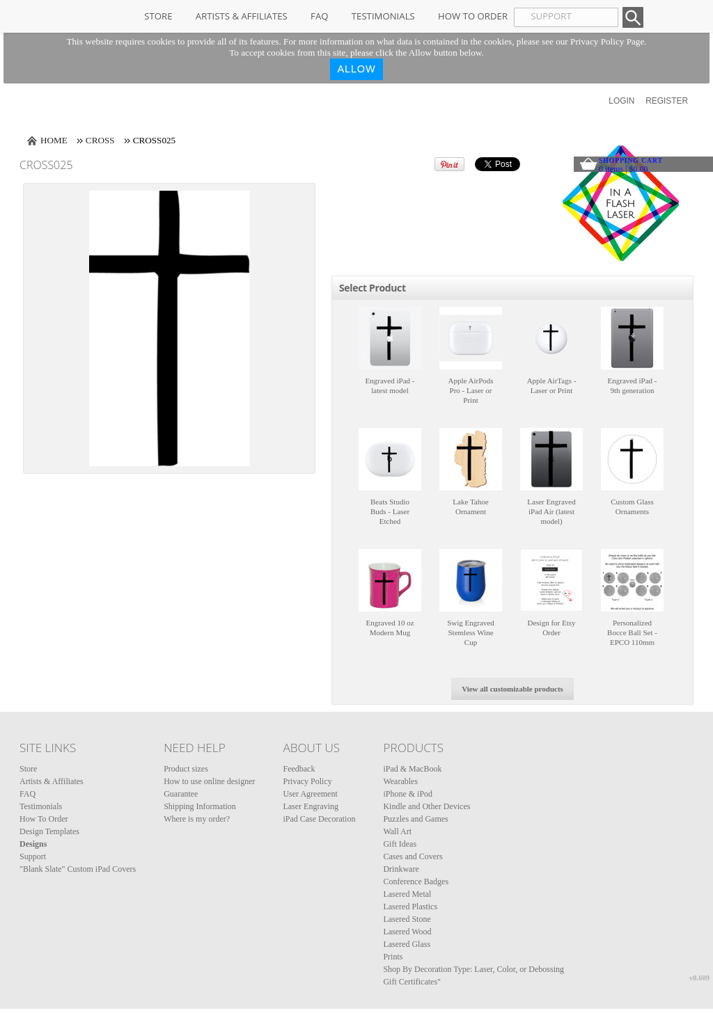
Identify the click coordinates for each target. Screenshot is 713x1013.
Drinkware (400, 869)
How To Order (473, 16)
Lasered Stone (406, 919)
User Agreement (310, 794)
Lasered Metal (407, 894)
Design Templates (49, 831)
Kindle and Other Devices (426, 806)
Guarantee (181, 794)
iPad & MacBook (412, 769)
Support (32, 856)
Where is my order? (197, 819)
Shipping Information (200, 806)
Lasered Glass (406, 944)
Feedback (299, 769)
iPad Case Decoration (319, 819)
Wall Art (397, 831)
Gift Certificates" (412, 982)
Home (54, 140)
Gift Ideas (399, 844)
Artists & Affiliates (242, 16)
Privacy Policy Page (607, 41)
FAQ (319, 16)
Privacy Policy (307, 781)
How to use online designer (209, 781)
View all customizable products (512, 689)
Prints (392, 957)
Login (621, 101)
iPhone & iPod (407, 794)
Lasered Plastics (410, 906)
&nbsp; (390, 338)
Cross (100, 140)
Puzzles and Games (415, 819)
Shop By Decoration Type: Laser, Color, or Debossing (473, 969)
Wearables (400, 781)
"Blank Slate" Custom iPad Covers (77, 869)
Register (666, 101)
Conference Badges (415, 881)
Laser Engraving (310, 806)
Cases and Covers (412, 856)
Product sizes (186, 769)
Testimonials (383, 16)
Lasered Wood (407, 931)
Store (158, 16)
